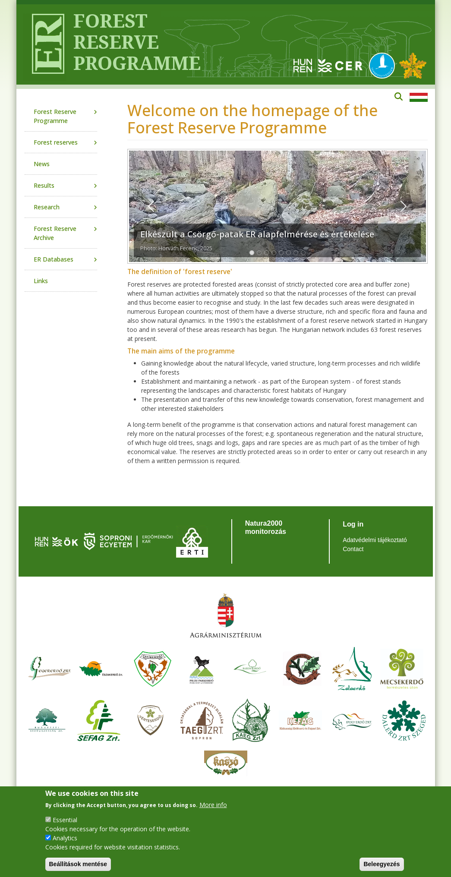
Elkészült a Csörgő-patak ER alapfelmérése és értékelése (257, 234)
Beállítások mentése (78, 864)
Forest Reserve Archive (55, 233)
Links (41, 281)
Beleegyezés (381, 864)
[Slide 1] (251, 252)
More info (213, 805)
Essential (65, 820)
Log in (353, 524)
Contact (353, 549)
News (42, 164)
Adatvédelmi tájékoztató (375, 539)
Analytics (65, 838)
